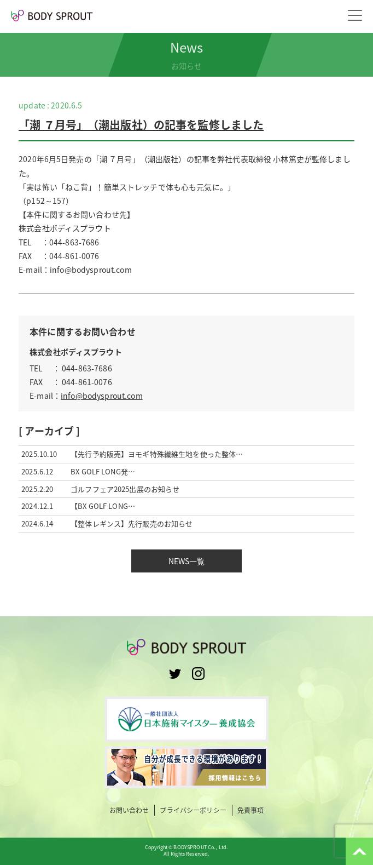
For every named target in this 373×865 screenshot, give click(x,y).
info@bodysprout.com (102, 395)
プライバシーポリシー (193, 810)
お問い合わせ (129, 810)
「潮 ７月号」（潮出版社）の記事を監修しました (141, 125)
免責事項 (250, 810)
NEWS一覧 (186, 560)
